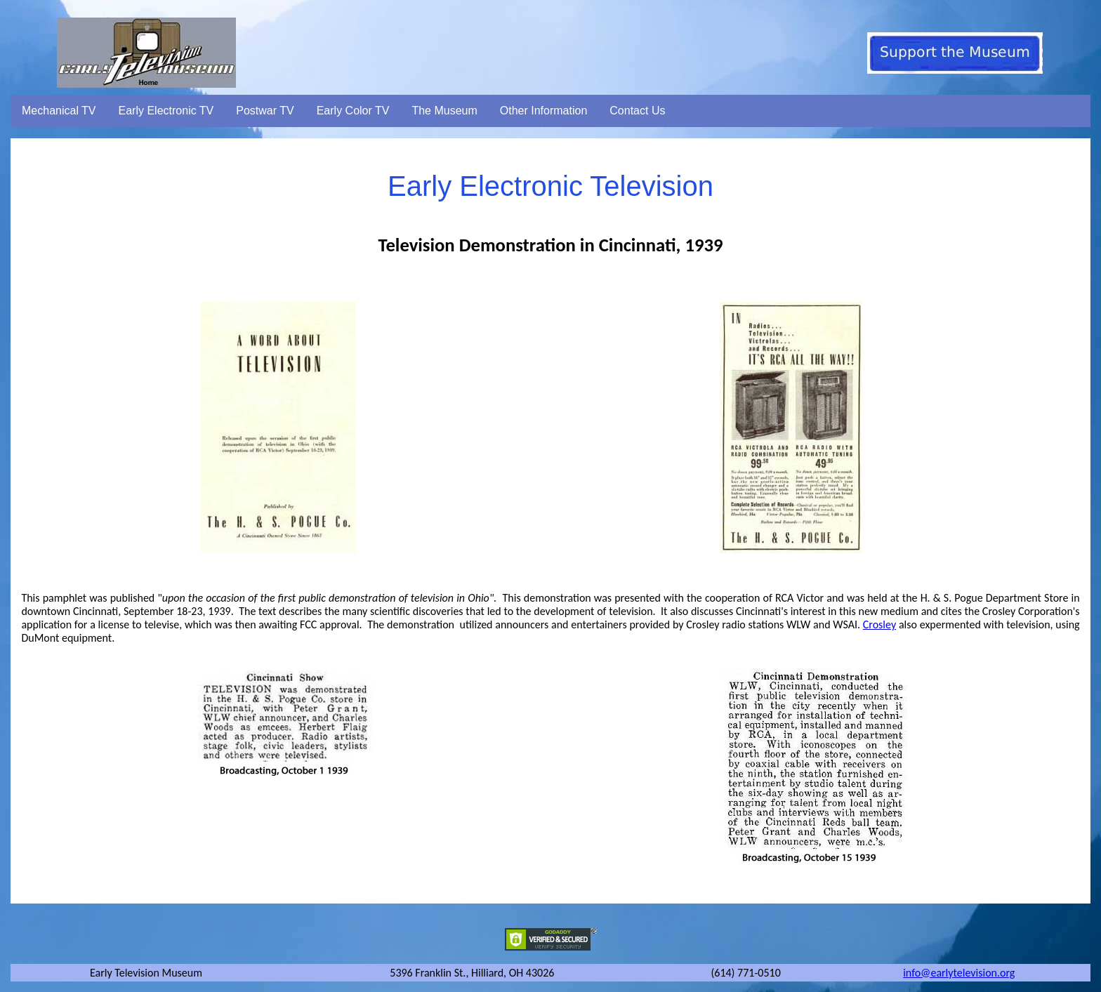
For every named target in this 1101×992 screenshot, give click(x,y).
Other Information (544, 111)
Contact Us (637, 111)
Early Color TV (353, 111)
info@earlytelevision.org (959, 972)
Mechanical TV (59, 111)
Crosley (879, 624)
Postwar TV (265, 111)
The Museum (444, 111)
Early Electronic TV (166, 111)
